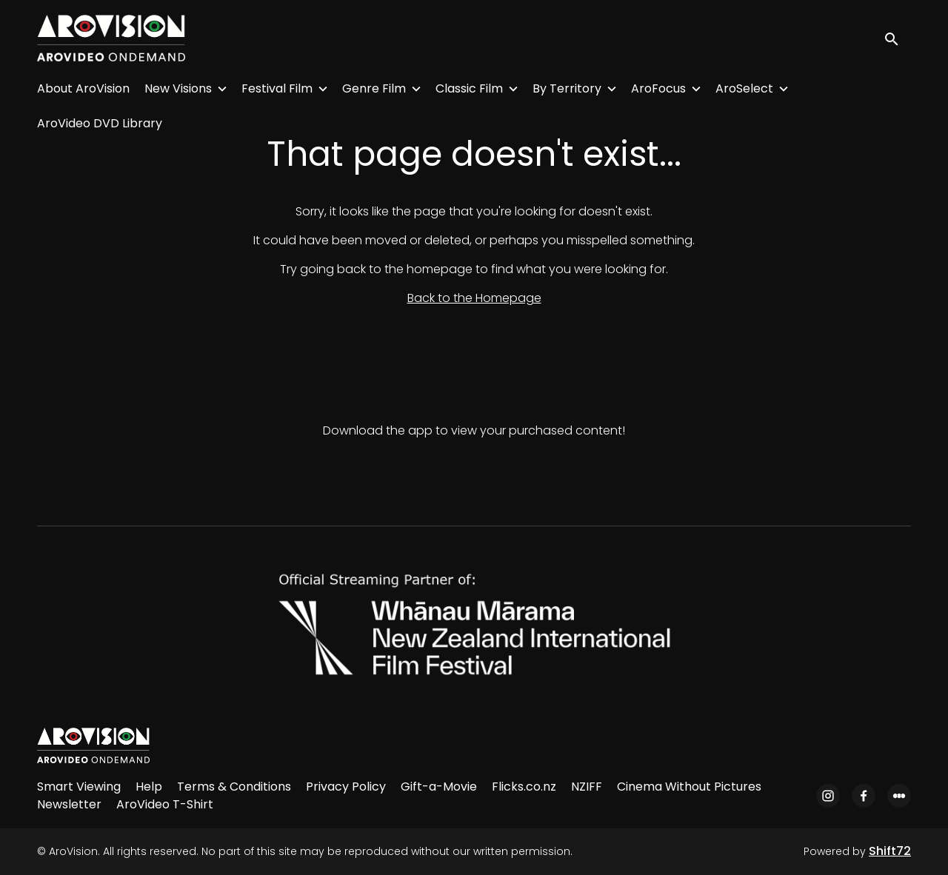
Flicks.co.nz (524, 786)
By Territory (567, 88)
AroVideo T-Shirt (164, 804)
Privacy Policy (346, 786)
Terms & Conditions (234, 786)
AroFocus (658, 88)
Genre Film (374, 88)
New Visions (178, 88)
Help (149, 786)
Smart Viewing (79, 786)
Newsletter (69, 804)
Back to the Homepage (474, 297)
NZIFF (586, 786)
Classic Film (469, 88)
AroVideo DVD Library (99, 123)
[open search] (897, 38)
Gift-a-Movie (439, 786)
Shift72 (890, 850)
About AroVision (83, 88)
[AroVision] (93, 745)
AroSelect (744, 88)
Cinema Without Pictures (689, 786)
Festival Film (277, 88)
